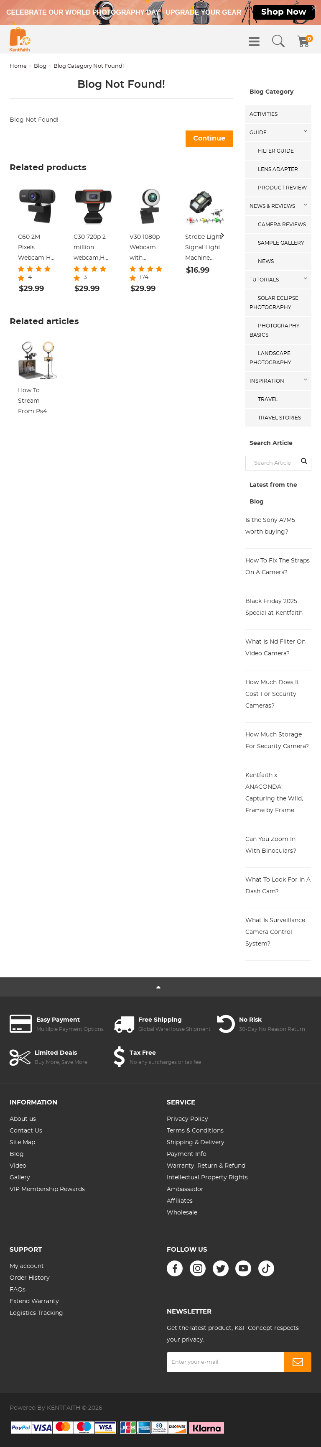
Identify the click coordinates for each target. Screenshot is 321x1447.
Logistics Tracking (36, 1313)
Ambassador (185, 1189)
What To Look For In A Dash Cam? (278, 886)
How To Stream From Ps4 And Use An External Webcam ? (35, 402)
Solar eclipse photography (274, 303)
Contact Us (26, 1131)
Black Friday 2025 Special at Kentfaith (274, 607)
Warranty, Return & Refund (206, 1166)
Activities (264, 114)
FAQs (17, 1290)
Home (18, 66)
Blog (40, 66)
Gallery (20, 1178)
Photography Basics (275, 330)
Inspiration (267, 380)
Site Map (22, 1142)
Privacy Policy (187, 1119)
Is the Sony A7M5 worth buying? (270, 526)
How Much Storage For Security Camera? (277, 740)
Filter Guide (276, 150)
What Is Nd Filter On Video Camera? (275, 648)
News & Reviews (272, 206)
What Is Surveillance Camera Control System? (275, 932)
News (266, 261)
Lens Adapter (278, 169)
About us (23, 1119)
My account (27, 1266)
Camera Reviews (282, 224)
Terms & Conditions (195, 1131)
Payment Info (186, 1154)
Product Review (282, 187)
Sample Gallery (281, 242)
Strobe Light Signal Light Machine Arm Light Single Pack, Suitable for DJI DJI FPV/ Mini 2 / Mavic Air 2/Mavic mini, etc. (204, 248)
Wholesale (182, 1213)
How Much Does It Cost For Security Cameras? (272, 694)
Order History (30, 1278)
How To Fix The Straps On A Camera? (277, 566)
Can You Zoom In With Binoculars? (270, 845)
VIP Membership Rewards (47, 1189)
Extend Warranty (34, 1301)
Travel (268, 399)
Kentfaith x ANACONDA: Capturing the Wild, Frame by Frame (274, 792)
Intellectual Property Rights (207, 1178)
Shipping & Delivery (195, 1142)
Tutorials (264, 279)
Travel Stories (279, 417)
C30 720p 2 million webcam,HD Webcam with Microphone (92, 248)
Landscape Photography (270, 358)
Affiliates (180, 1201)
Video (18, 1166)
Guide (258, 132)
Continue (209, 138)
